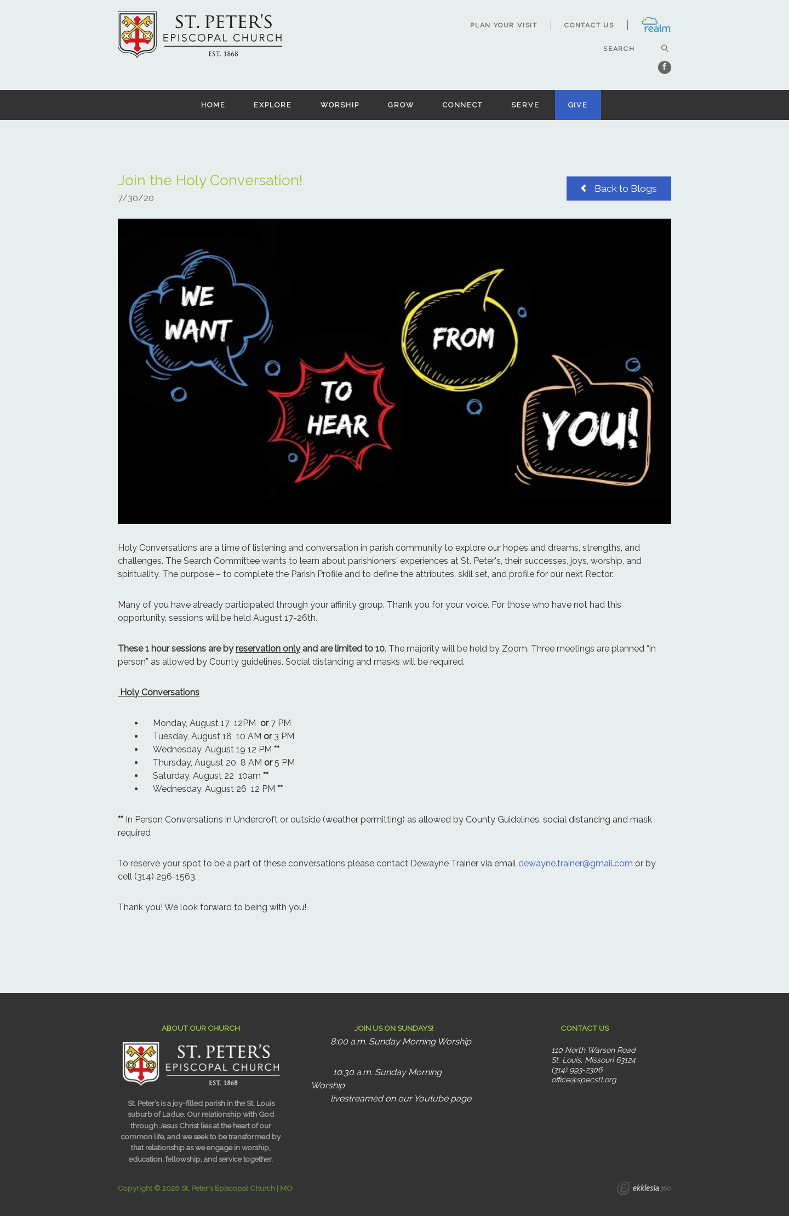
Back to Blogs (619, 188)
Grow (401, 105)
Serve (525, 105)
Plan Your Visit (504, 25)
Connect (463, 105)
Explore (272, 105)
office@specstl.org (583, 1079)
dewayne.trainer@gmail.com (575, 863)
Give (578, 105)
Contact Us (589, 25)
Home (213, 105)
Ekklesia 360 (643, 1189)
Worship (340, 105)
